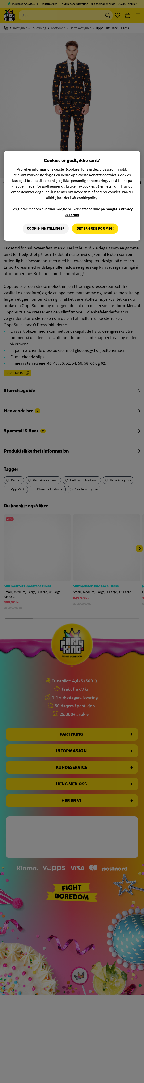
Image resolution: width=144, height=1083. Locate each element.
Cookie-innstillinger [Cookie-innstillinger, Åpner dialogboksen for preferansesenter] (45, 228)
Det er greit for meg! (95, 228)
